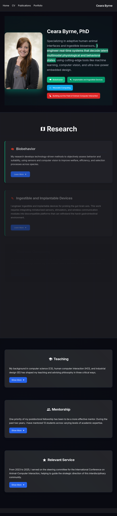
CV (13, 5)
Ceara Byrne (104, 5)
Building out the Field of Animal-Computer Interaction (75, 95)
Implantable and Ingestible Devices (88, 79)
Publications (24, 5)
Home (6, 5)
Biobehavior (56, 79)
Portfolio (38, 5)
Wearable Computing (60, 87)
